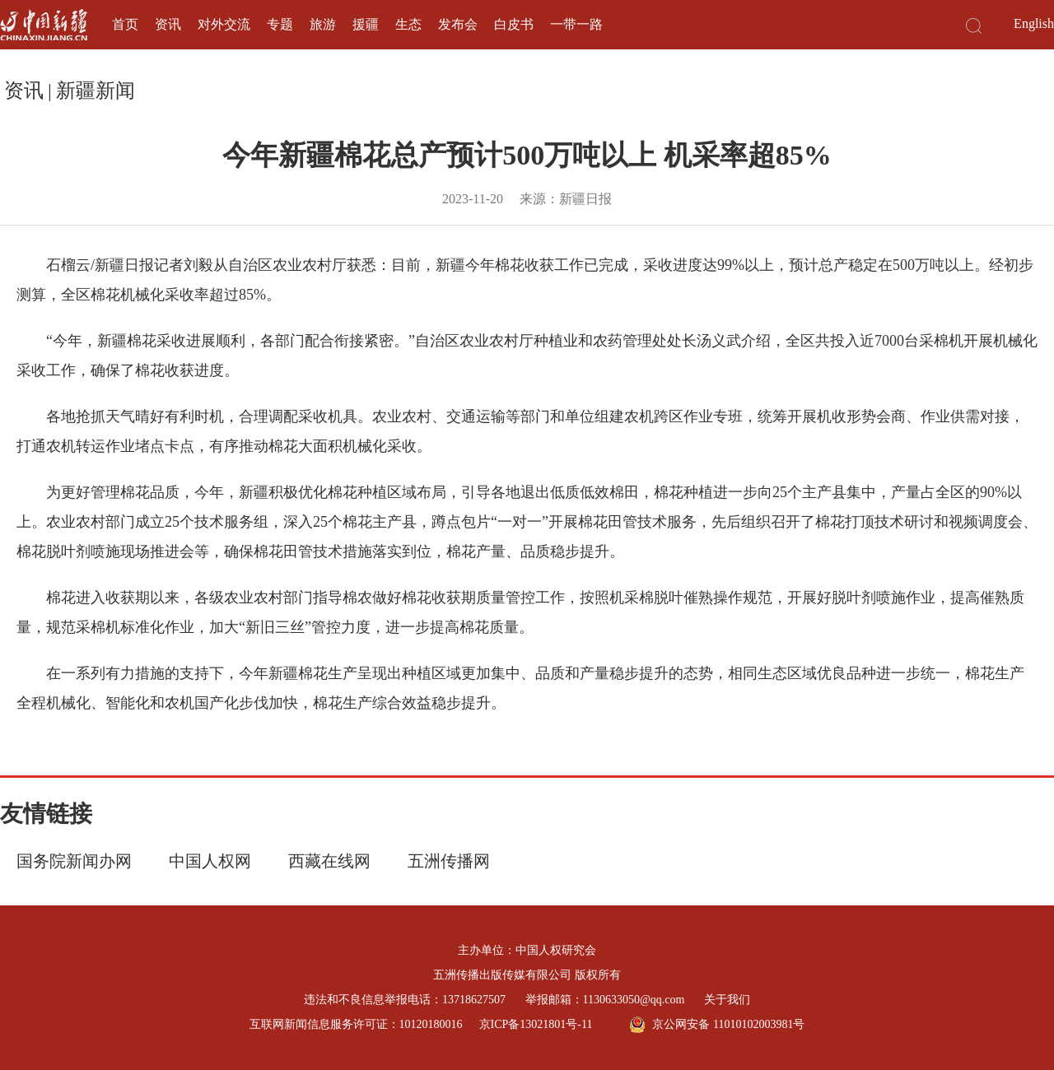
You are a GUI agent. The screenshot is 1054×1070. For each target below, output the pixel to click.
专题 (280, 24)
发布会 (458, 24)
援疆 (365, 24)
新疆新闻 (95, 90)
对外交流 (224, 24)
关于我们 (727, 999)
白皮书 (514, 24)
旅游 (323, 24)
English (1034, 23)
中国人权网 (210, 861)
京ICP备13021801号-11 (536, 1024)
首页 (125, 24)
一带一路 (576, 24)
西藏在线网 (329, 861)
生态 (408, 24)
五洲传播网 (449, 861)
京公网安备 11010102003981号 (716, 1024)
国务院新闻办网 (74, 861)
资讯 (168, 24)
